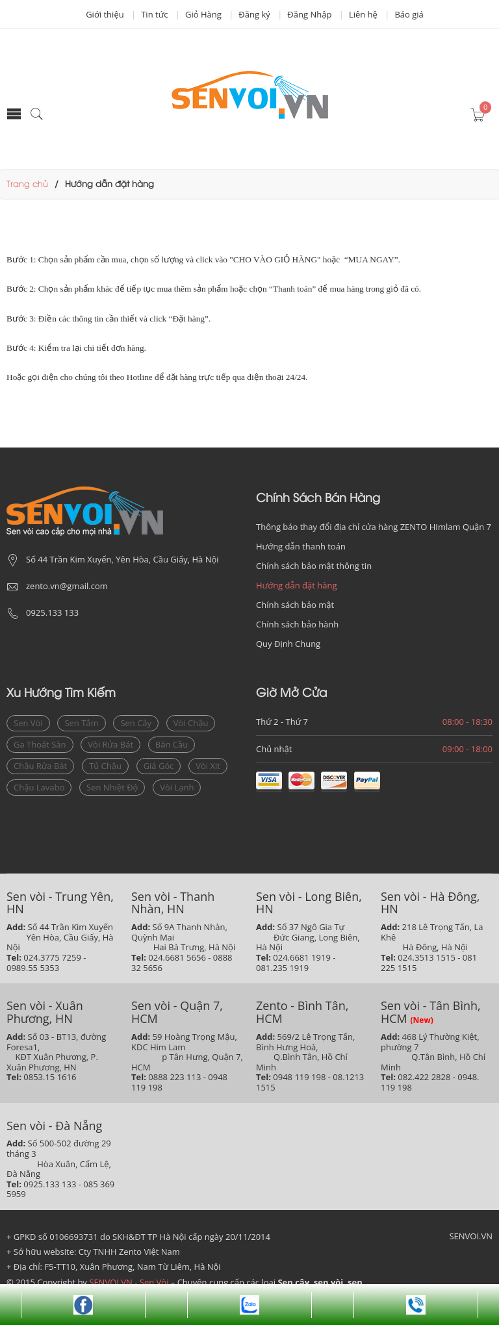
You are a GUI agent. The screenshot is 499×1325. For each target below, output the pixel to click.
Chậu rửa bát (40, 766)
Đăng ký (254, 14)
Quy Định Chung (288, 644)
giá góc (159, 766)
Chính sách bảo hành (297, 624)
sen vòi (28, 723)
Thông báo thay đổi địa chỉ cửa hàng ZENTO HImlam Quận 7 (373, 527)
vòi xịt (208, 766)
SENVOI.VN (471, 1236)
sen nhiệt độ (112, 787)
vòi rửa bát (110, 744)
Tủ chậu (105, 766)
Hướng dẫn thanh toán (301, 546)
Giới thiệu (105, 14)
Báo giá (408, 14)
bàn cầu (171, 744)
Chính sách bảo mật (295, 605)
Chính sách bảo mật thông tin (314, 566)
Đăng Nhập (309, 14)
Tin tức (154, 14)
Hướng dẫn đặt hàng (296, 585)
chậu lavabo (39, 787)
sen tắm (81, 723)
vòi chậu (191, 723)
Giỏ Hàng (203, 14)
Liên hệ (363, 14)
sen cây (135, 723)
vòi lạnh (177, 787)
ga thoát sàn (40, 744)
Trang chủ (27, 184)
